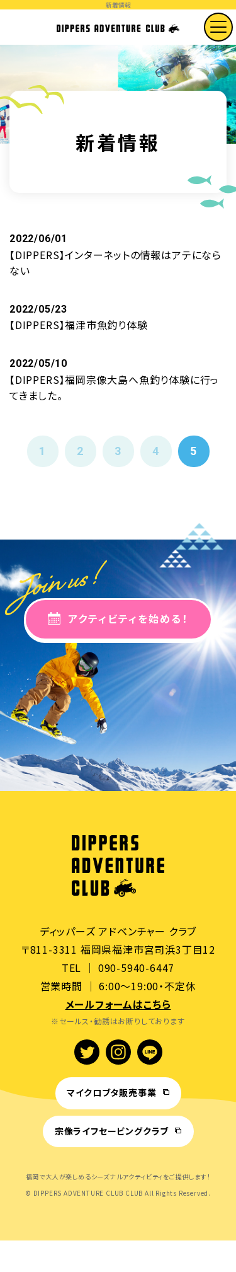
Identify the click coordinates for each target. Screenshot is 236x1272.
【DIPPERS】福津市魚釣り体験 (78, 324)
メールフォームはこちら (118, 1004)
